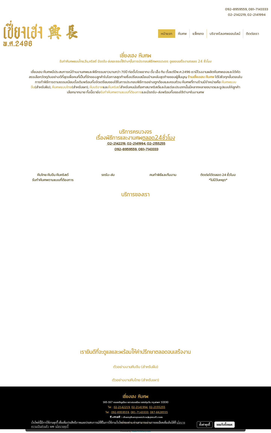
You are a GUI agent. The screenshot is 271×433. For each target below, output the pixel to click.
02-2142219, (237, 14)
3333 (145, 412)
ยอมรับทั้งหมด (224, 424)
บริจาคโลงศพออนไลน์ (225, 33)
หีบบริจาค (96, 87)
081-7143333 (258, 9)
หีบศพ (182, 33)
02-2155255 (156, 143)
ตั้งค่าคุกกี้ (204, 424)
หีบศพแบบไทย (62, 87)
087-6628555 (159, 412)
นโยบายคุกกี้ (62, 426)
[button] (265, 33)
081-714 (136, 412)
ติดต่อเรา (252, 33)
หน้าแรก (166, 33)
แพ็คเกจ (198, 33)
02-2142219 (116, 143)
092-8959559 (125, 149)
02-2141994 (256, 14)
